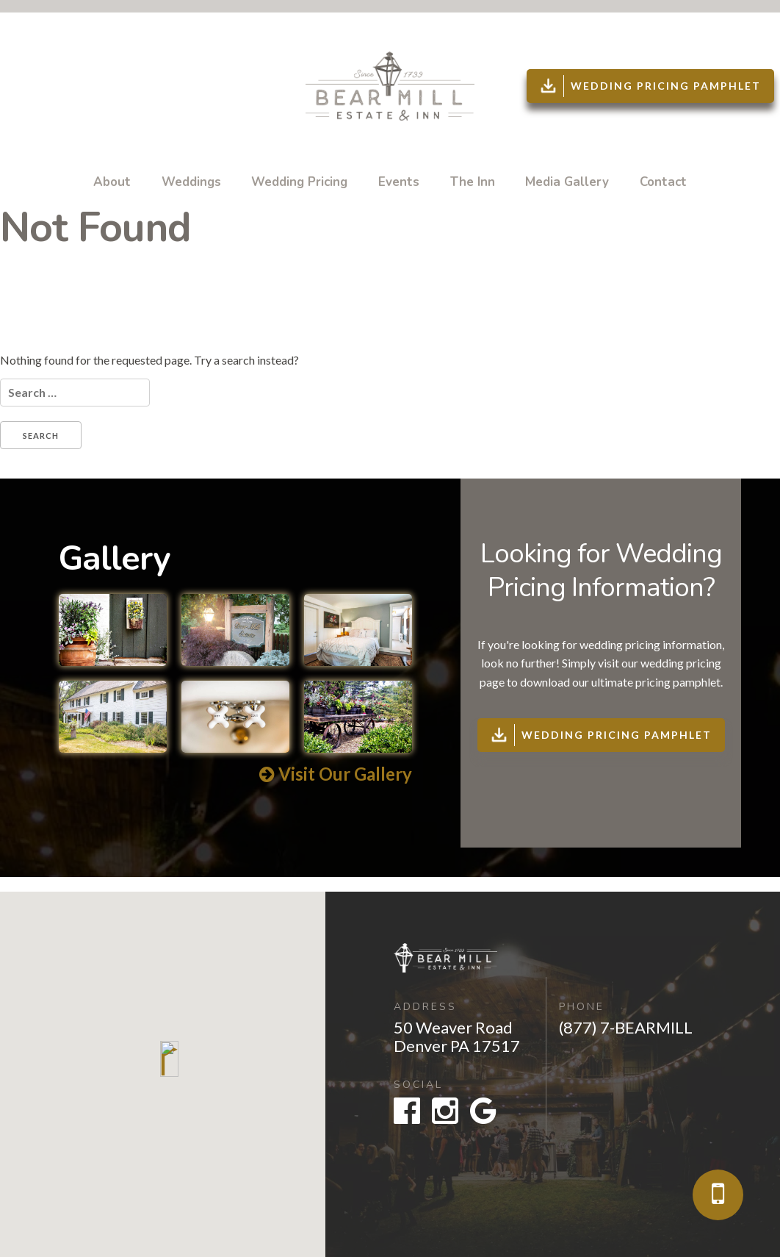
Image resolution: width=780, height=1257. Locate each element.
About (112, 181)
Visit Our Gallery (335, 773)
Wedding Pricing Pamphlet (649, 86)
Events (398, 181)
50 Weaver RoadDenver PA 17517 (457, 1036)
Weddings (191, 181)
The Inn (472, 181)
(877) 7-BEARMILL (626, 1027)
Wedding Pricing (299, 181)
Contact (663, 181)
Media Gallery (567, 181)
